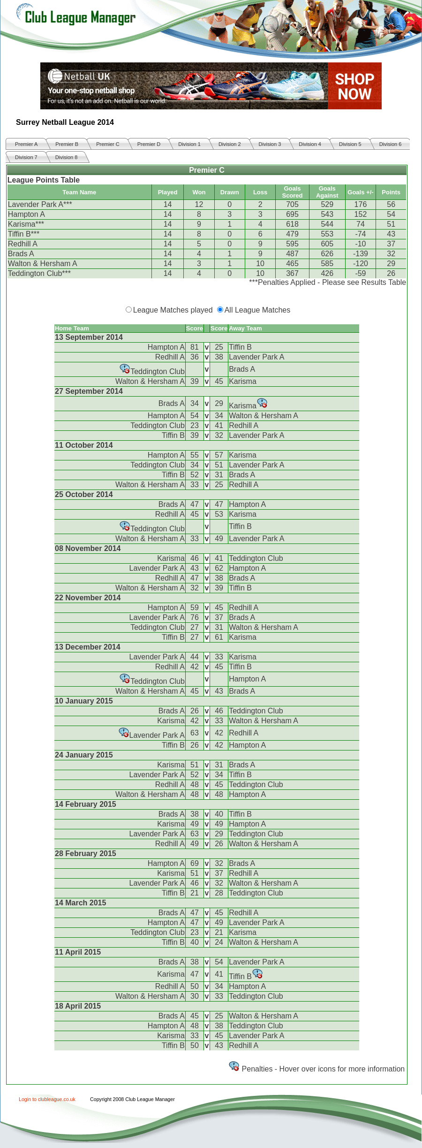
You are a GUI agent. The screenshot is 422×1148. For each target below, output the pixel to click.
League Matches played (173, 310)
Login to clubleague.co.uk (47, 1099)
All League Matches (258, 310)
